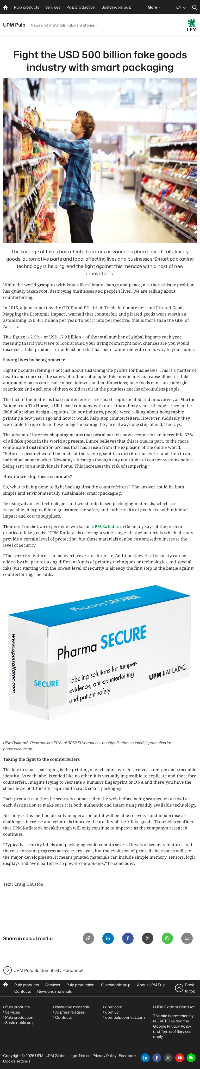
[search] (194, 7)
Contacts (22, 991)
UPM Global (56, 1055)
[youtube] (179, 1057)
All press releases (70, 1012)
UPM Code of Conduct (175, 1007)
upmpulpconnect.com (125, 1017)
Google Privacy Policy (172, 1026)
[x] (168, 1057)
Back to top (190, 988)
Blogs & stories (81, 25)
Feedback (127, 1055)
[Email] (187, 938)
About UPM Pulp (151, 985)
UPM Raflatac (105, 526)
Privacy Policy (104, 1055)
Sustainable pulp (115, 985)
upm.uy (112, 1012)
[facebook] (156, 1057)
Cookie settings (16, 1061)
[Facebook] (127, 938)
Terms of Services (176, 1031)
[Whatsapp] (167, 938)
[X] (147, 938)
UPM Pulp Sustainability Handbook (49, 970)
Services (52, 985)
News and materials (48, 25)
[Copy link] (88, 938)
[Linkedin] (108, 938)
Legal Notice (79, 1055)
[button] (191, 1057)
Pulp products (26, 985)
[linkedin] (145, 1057)
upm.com (113, 1007)
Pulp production (80, 985)
